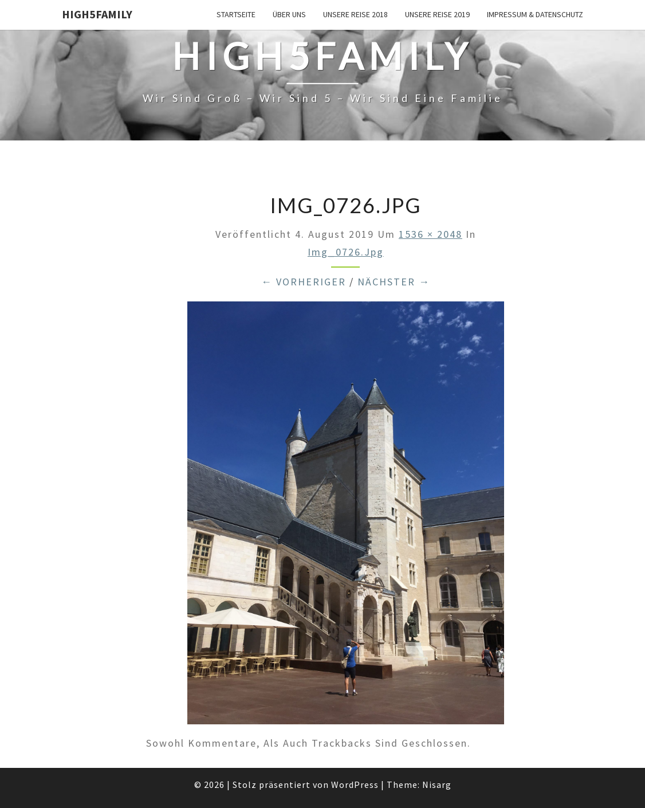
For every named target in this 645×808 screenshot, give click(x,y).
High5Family (97, 14)
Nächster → (393, 281)
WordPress (355, 784)
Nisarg (436, 784)
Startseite (236, 14)
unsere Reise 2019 (437, 14)
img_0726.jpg (346, 251)
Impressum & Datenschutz (535, 14)
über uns (289, 14)
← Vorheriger (303, 281)
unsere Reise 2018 (355, 14)
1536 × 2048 (430, 234)
